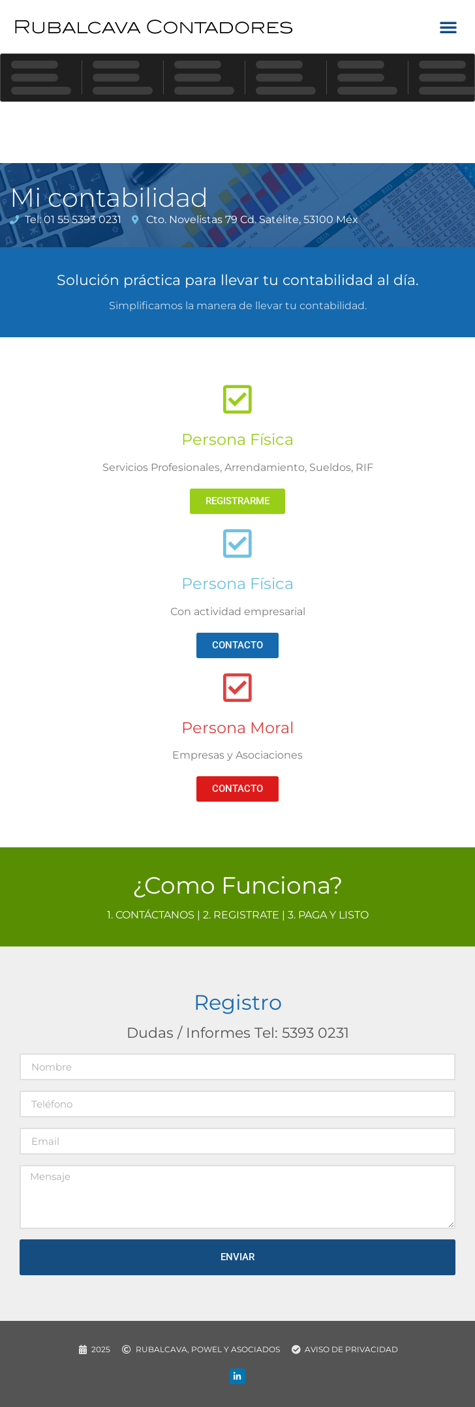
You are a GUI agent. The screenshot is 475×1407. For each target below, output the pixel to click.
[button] (448, 26)
